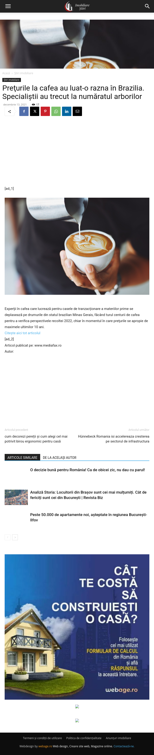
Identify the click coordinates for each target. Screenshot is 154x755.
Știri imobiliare (23, 73)
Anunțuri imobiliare (118, 738)
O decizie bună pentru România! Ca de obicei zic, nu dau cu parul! (87, 469)
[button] (7, 6)
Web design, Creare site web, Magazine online (82, 746)
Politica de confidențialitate (83, 738)
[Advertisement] (77, 151)
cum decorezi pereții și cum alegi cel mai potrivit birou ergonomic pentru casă (36, 438)
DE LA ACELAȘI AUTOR (59, 458)
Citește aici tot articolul (22, 333)
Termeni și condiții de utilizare (42, 738)
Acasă (6, 73)
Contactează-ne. (124, 746)
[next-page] (15, 537)
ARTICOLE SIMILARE (22, 458)
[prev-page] (7, 537)
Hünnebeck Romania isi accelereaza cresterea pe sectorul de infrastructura (113, 438)
